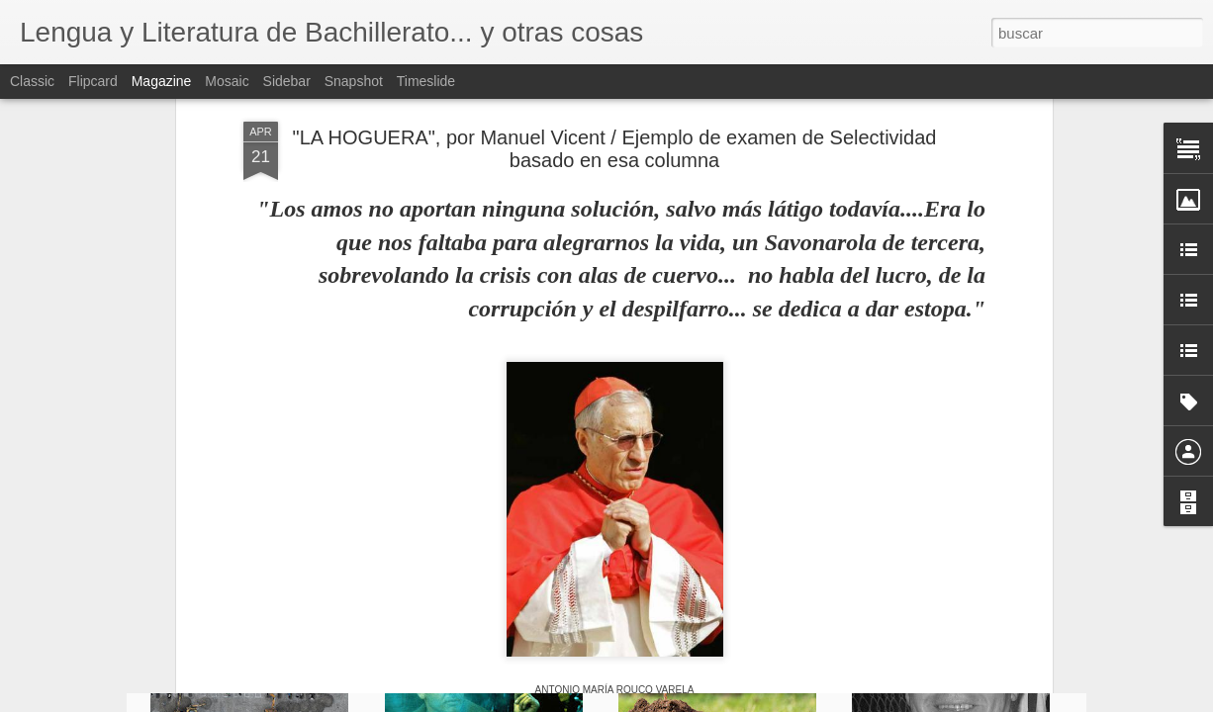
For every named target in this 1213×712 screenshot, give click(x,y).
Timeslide (426, 81)
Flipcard (93, 81)
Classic (32, 81)
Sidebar (287, 81)
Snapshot (354, 81)
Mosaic (226, 81)
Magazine (162, 81)
